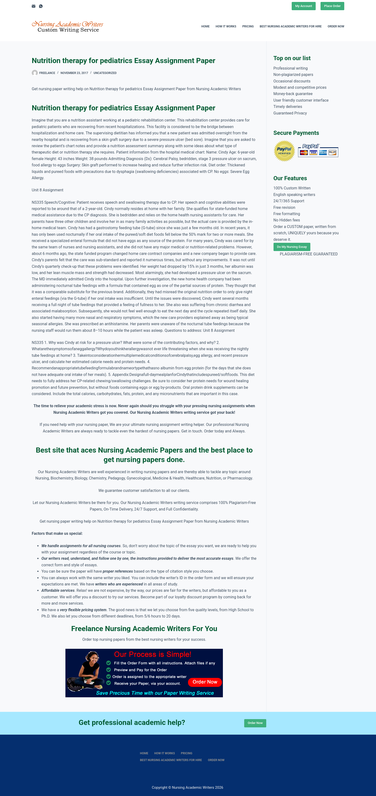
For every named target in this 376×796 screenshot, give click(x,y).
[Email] (33, 6)
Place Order (332, 6)
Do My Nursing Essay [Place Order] (292, 247)
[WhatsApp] (41, 6)
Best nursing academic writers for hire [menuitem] (291, 26)
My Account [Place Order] (303, 6)
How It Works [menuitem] (226, 26)
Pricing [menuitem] (248, 26)
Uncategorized (105, 73)
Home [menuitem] (205, 26)
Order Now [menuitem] (336, 26)
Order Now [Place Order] (255, 723)
